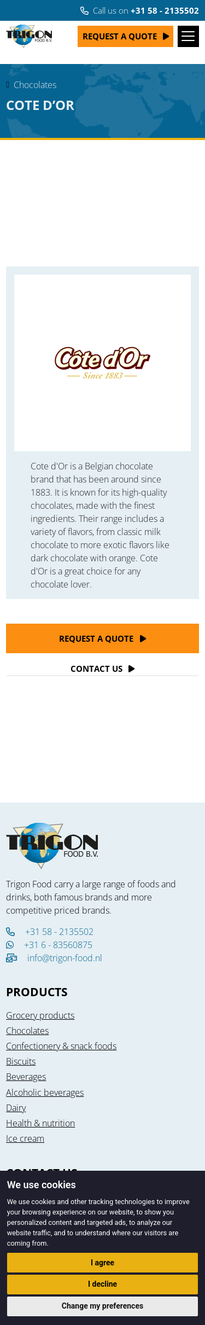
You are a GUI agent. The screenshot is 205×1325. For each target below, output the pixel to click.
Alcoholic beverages (45, 1092)
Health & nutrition (40, 1123)
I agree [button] (102, 1262)
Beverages (26, 1077)
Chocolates (35, 85)
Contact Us (96, 668)
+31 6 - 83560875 (49, 945)
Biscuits (21, 1061)
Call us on (139, 10)
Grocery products (40, 1015)
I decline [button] (102, 1284)
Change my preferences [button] (102, 1305)
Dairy (16, 1108)
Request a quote (120, 36)
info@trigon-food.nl (64, 958)
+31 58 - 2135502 (49, 932)
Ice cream (25, 1138)
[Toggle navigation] (188, 36)
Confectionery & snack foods (61, 1046)
